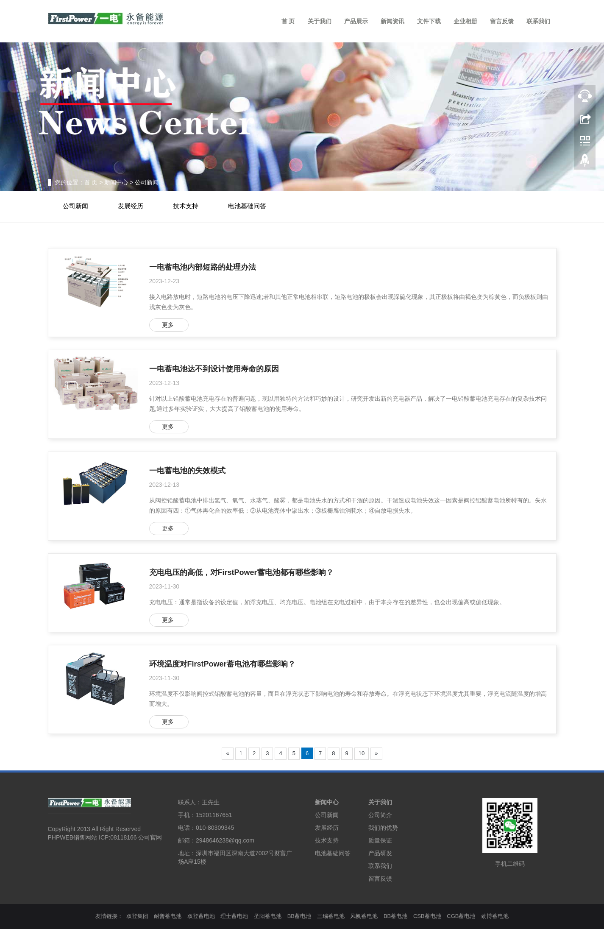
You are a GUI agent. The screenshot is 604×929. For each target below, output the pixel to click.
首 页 (288, 21)
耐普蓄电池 (167, 916)
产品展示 (356, 21)
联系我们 (538, 21)
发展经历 (130, 206)
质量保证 (380, 840)
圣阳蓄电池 (267, 916)
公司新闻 (147, 182)
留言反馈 (502, 21)
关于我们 (319, 21)
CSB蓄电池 (427, 916)
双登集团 (137, 916)
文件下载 (429, 21)
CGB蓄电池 (461, 916)
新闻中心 (116, 182)
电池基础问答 (247, 206)
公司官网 (150, 837)
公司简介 (380, 815)
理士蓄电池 (234, 916)
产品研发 (380, 853)
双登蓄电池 (201, 916)
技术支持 (185, 206)
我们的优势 (383, 827)
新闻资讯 (392, 21)
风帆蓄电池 (364, 916)
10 (362, 753)
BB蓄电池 (299, 916)
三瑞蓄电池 (331, 916)
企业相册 (465, 21)
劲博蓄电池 (495, 916)
